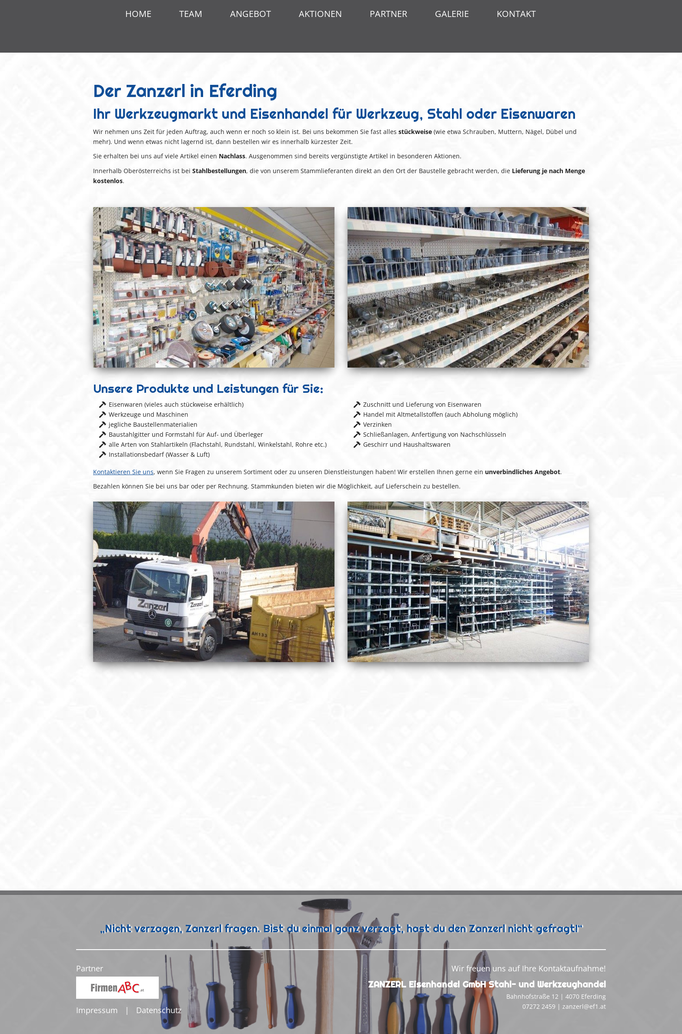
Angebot (250, 14)
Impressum (97, 1010)
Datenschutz (158, 1010)
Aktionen (320, 14)
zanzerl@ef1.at (584, 1006)
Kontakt (516, 14)
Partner (388, 14)
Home (138, 14)
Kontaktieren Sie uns (123, 673)
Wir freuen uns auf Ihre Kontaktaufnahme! (528, 968)
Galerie (452, 14)
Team (190, 14)
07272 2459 (538, 1006)
